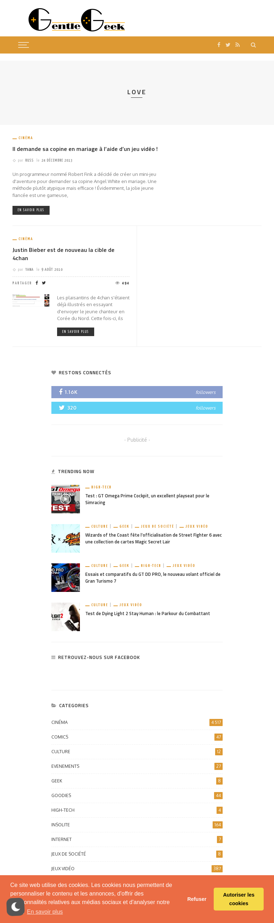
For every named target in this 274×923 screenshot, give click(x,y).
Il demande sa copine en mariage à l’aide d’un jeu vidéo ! (85, 148)
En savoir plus (31, 210)
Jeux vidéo (197, 526)
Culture (99, 526)
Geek (125, 526)
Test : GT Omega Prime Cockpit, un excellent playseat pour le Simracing (147, 499)
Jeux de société (157, 526)
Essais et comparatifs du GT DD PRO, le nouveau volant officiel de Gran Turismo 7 (152, 577)
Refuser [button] (197, 899)
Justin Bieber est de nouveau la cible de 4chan (63, 253)
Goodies (137, 795)
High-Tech (101, 487)
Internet (137, 839)
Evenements (137, 766)
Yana (29, 270)
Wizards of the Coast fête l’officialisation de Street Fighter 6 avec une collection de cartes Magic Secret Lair (153, 538)
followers (205, 392)
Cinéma (26, 138)
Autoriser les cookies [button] (238, 899)
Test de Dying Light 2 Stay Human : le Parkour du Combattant (147, 613)
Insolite (137, 824)
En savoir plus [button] (45, 912)
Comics (137, 737)
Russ (29, 160)
